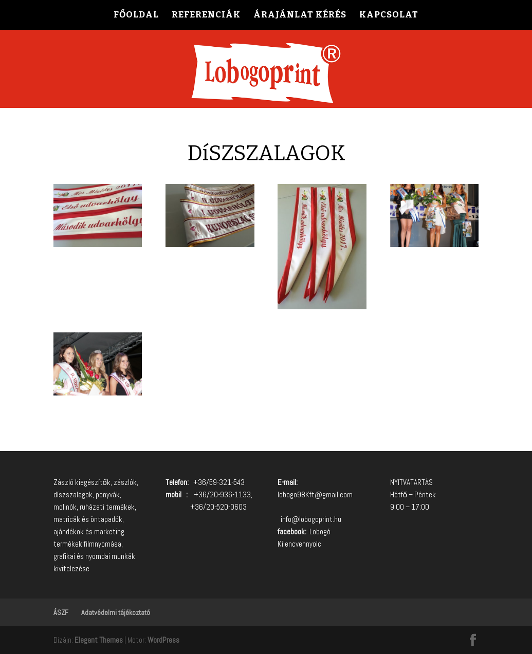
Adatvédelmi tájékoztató (115, 612)
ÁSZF (60, 612)
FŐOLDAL (136, 15)
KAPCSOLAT (388, 15)
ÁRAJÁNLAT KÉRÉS (299, 15)
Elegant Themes (99, 640)
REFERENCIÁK (206, 15)
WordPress (163, 640)
